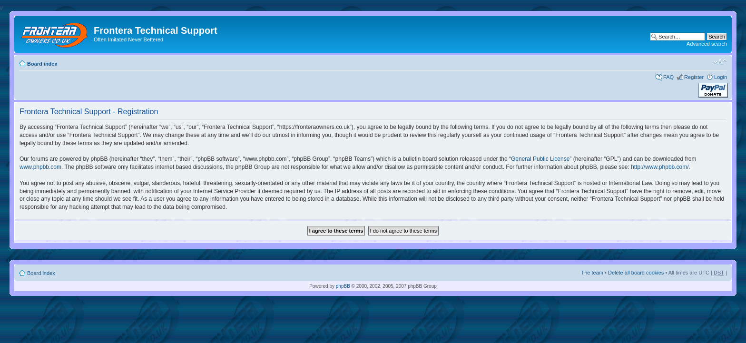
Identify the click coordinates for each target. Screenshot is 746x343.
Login (720, 77)
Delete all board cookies (636, 272)
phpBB (343, 286)
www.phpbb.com (40, 167)
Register (694, 77)
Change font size (720, 62)
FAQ (668, 77)
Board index (42, 64)
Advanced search (707, 44)
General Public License (540, 159)
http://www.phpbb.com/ (659, 167)
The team (592, 272)
